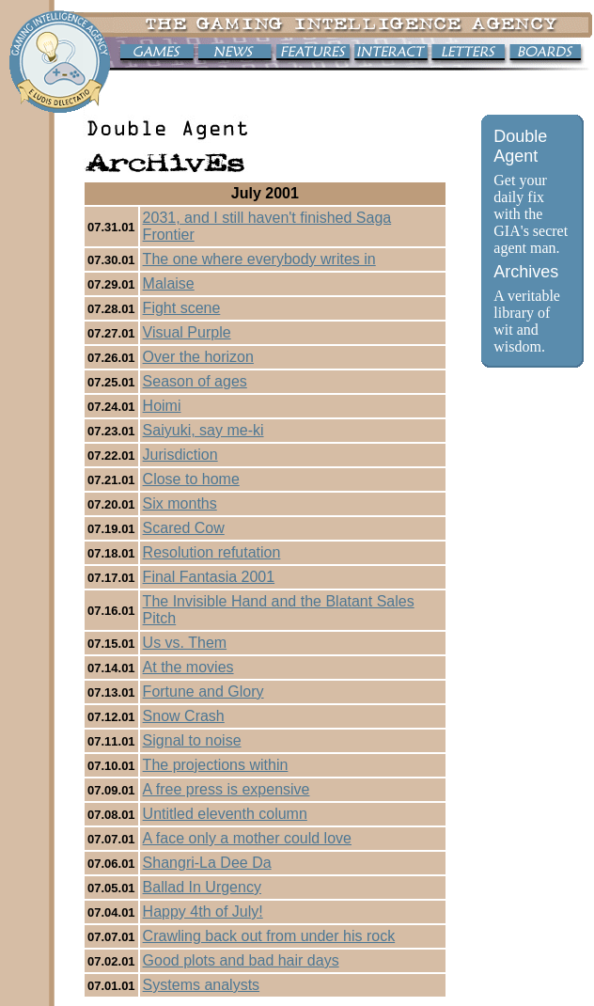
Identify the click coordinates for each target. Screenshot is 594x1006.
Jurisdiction (180, 455)
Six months (180, 503)
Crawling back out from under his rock (269, 936)
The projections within (216, 765)
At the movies (188, 667)
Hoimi (162, 406)
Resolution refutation (212, 552)
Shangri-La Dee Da (207, 863)
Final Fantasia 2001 (209, 577)
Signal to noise (192, 740)
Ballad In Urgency (202, 887)
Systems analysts (201, 985)
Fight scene (182, 308)
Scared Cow (184, 528)
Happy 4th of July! (203, 912)
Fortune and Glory (203, 691)
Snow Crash (184, 716)
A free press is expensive (226, 789)
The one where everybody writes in (259, 259)
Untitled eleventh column (225, 814)
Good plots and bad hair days (241, 960)
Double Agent (520, 146)
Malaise (169, 283)
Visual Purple (187, 332)
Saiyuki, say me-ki (203, 430)
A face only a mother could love (247, 838)
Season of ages (195, 381)
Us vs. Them (185, 643)
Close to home (191, 479)
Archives (525, 271)
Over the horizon (198, 357)
